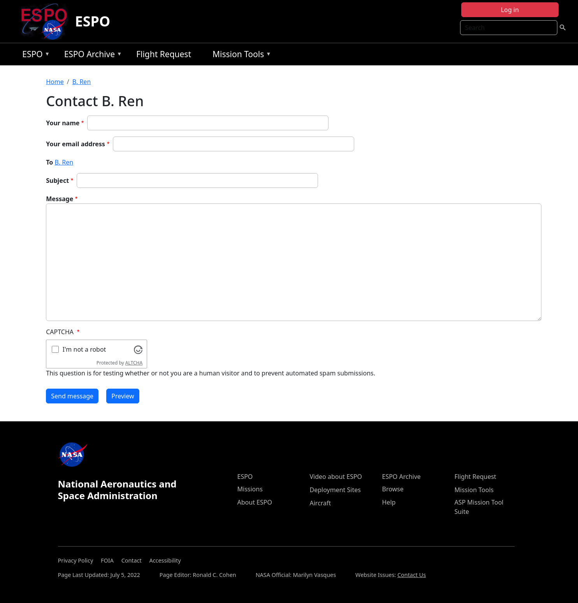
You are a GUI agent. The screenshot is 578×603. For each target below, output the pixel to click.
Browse (393, 489)
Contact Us (411, 574)
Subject (57, 180)
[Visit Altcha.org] (138, 349)
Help (389, 502)
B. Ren (81, 81)
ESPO (92, 21)
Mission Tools (240, 55)
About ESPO (254, 502)
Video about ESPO (336, 476)
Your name (62, 123)
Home (55, 81)
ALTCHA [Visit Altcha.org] (133, 362)
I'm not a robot (84, 349)
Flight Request (163, 54)
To (49, 162)
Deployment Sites (335, 490)
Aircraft (320, 503)
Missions (250, 489)
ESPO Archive (91, 55)
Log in (510, 9)
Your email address (75, 144)
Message (59, 199)
